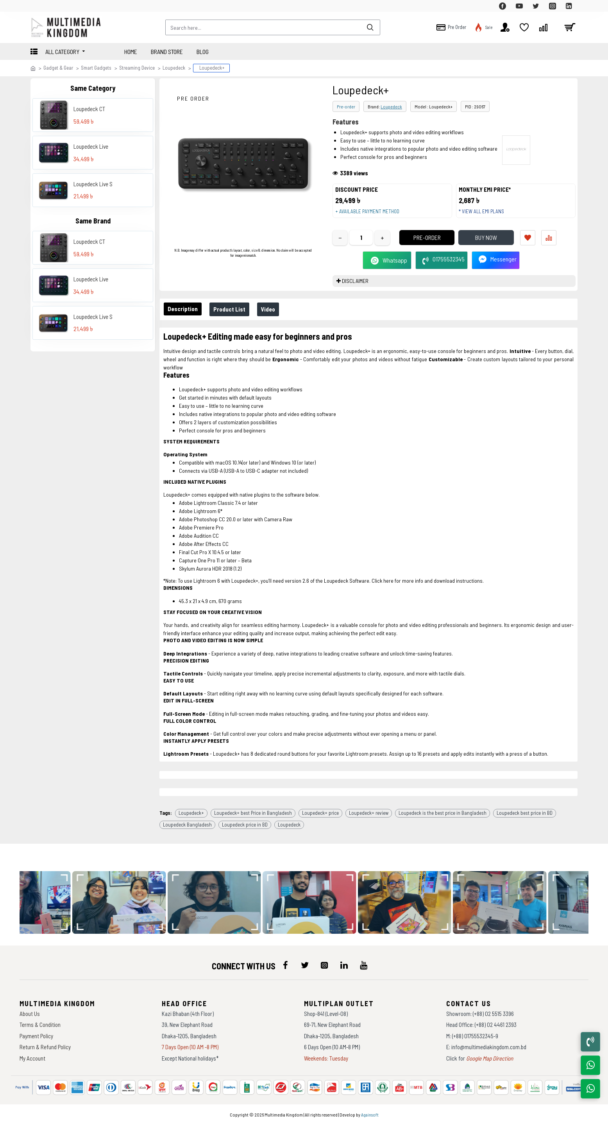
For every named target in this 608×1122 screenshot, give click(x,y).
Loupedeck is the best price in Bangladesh (442, 810)
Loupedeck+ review (368, 810)
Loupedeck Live (90, 146)
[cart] (570, 27)
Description (184, 316)
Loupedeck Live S (93, 183)
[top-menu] (36, 6)
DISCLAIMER (355, 288)
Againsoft (370, 1112)
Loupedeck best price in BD (525, 810)
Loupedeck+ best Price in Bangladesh (253, 810)
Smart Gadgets (96, 68)
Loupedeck (174, 68)
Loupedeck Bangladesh (187, 822)
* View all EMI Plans (485, 215)
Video (276, 316)
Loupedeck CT (89, 108)
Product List (234, 316)
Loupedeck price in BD (245, 822)
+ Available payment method (371, 215)
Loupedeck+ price (320, 810)
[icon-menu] (285, 963)
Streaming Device (137, 68)
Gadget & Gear (58, 68)
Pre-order (346, 106)
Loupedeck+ (191, 810)
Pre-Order (417, 245)
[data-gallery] (125, 900)
